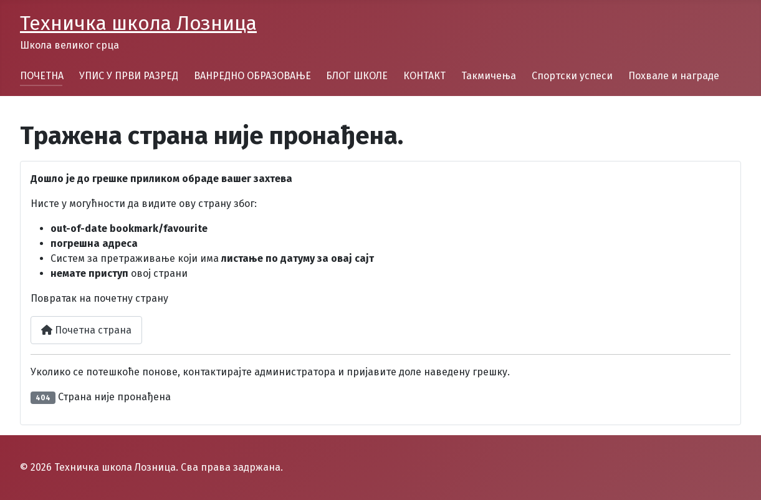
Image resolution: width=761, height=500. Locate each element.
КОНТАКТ (424, 76)
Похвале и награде (673, 76)
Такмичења (488, 76)
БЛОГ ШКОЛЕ (357, 76)
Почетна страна (86, 330)
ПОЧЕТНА (42, 76)
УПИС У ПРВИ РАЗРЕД (128, 76)
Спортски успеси (572, 76)
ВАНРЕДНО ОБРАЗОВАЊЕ (252, 76)
